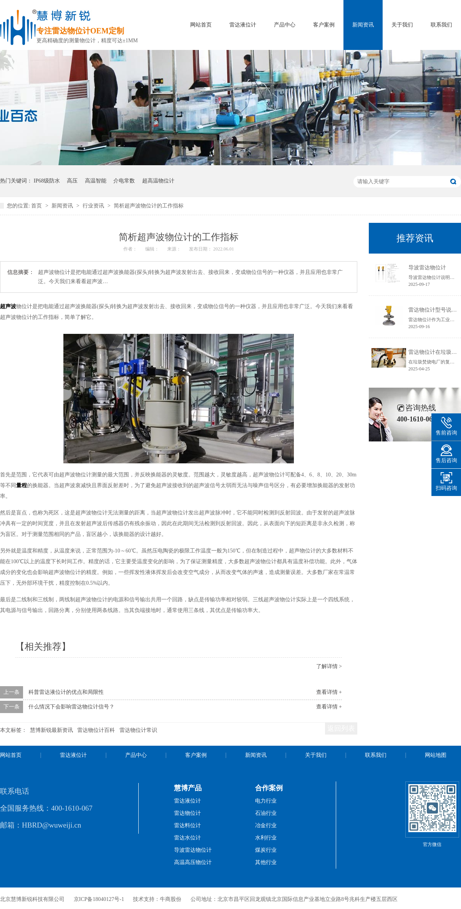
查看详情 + (329, 692)
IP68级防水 (47, 181)
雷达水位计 (187, 838)
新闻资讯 (363, 25)
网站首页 (201, 25)
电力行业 (266, 801)
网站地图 (435, 755)
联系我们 (441, 25)
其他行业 (266, 862)
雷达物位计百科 (96, 730)
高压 (72, 181)
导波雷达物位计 (427, 267)
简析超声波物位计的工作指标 (149, 206)
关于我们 (402, 25)
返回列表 (341, 728)
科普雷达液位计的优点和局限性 (66, 692)
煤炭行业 (266, 850)
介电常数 (124, 181)
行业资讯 (94, 206)
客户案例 (324, 25)
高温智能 (95, 181)
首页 (37, 206)
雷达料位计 (187, 825)
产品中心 (284, 25)
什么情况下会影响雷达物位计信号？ (71, 707)
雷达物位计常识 (138, 730)
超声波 (8, 306)
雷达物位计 (187, 813)
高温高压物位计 (193, 862)
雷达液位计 (242, 25)
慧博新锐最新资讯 (51, 730)
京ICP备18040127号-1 (99, 899)
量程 (21, 485)
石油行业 (266, 813)
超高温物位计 (158, 181)
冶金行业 (266, 825)
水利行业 (266, 838)
